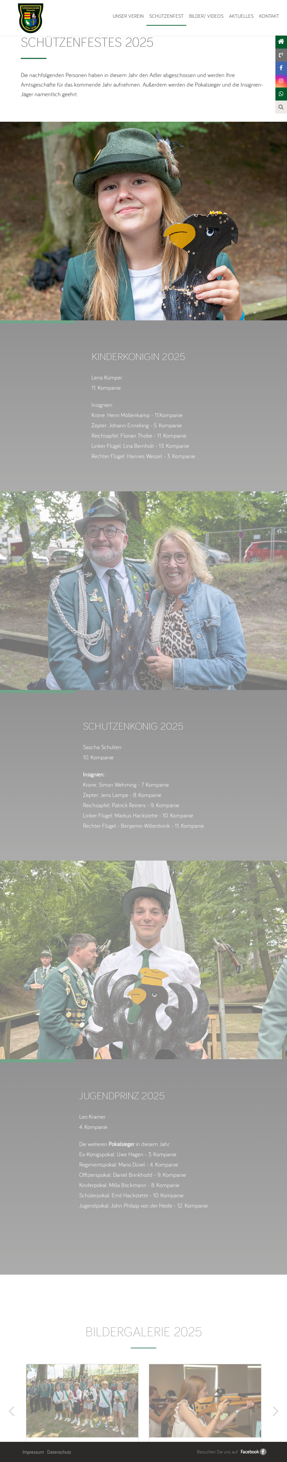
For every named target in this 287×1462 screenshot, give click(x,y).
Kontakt (269, 16)
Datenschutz (59, 1452)
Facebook (250, 1452)
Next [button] (275, 1427)
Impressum (33, 1452)
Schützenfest (166, 16)
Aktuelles (241, 16)
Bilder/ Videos (206, 16)
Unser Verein (128, 16)
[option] (143, 221)
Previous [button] (13, 1427)
